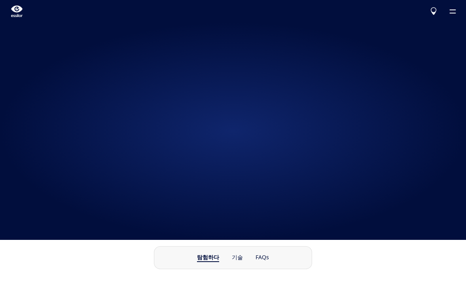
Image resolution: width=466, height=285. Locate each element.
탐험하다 (208, 257)
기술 (237, 257)
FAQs (262, 257)
